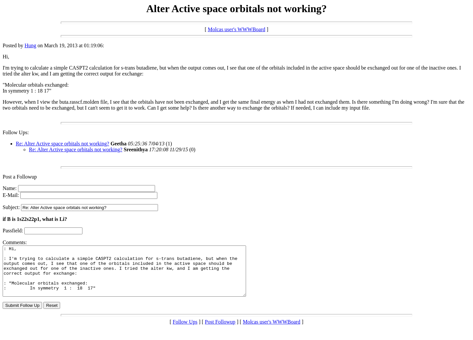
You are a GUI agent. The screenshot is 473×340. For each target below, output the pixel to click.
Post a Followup (20, 177)
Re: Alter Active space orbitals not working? (62, 143)
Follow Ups (185, 331)
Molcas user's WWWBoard (236, 29)
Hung (30, 45)
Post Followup (220, 331)
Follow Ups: (16, 132)
